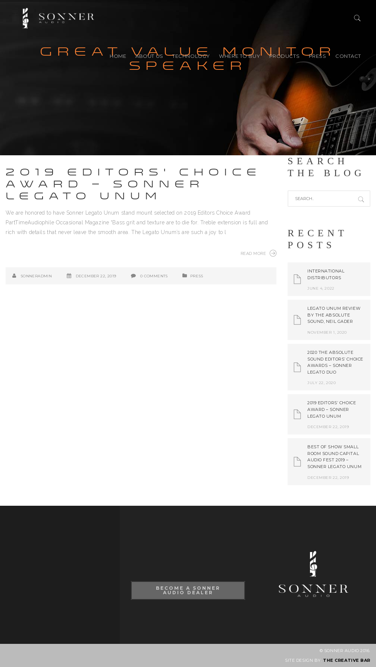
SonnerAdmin (36, 276)
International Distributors (325, 274)
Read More (258, 253)
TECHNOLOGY (191, 56)
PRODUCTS (284, 56)
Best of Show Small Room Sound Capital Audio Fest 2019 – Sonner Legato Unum (334, 456)
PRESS (317, 56)
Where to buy (239, 56)
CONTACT (348, 56)
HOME (118, 56)
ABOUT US (149, 56)
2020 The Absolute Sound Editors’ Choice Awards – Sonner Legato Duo (335, 362)
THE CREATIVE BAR (346, 660)
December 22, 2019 (96, 276)
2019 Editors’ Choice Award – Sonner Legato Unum (133, 184)
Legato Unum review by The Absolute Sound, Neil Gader (333, 315)
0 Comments (154, 276)
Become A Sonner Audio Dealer (188, 590)
